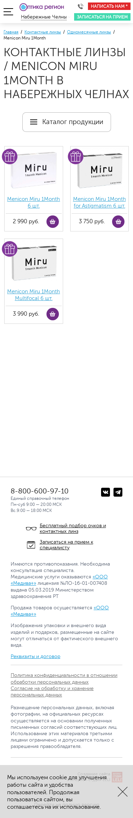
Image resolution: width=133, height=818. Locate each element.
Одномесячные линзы (89, 32)
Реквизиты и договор (35, 656)
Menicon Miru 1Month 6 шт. (33, 202)
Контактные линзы (42, 32)
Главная (11, 32)
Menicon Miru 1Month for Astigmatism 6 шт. (99, 202)
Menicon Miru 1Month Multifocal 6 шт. (33, 295)
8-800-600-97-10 (39, 491)
